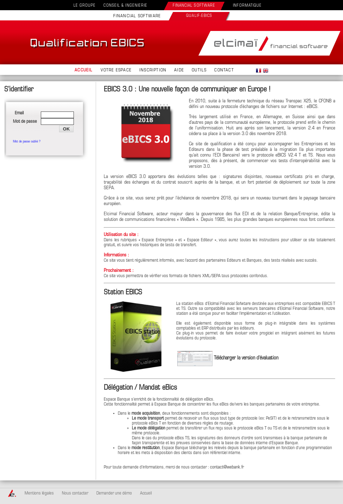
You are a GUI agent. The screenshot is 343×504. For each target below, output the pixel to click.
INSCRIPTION (152, 70)
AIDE (179, 70)
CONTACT (224, 70)
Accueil (146, 493)
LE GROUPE (85, 6)
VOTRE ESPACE (116, 70)
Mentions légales (39, 493)
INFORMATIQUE (247, 6)
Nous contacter (75, 493)
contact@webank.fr (227, 467)
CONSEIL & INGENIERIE (125, 6)
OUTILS (199, 70)
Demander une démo (114, 493)
